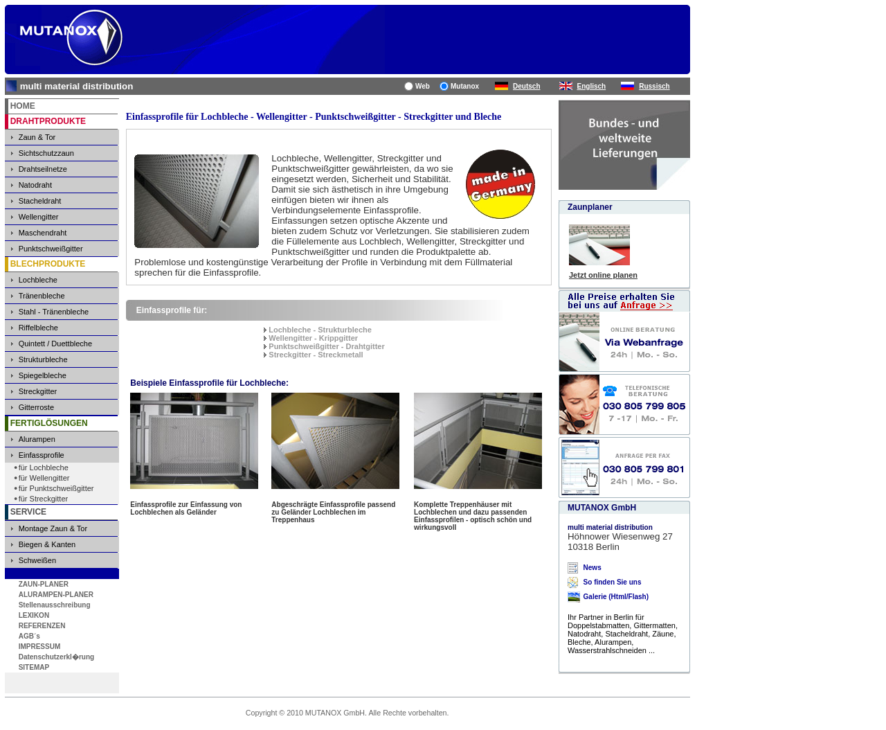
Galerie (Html (605, 596)
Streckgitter (38, 391)
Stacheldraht (40, 201)
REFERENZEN (42, 626)
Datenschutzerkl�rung (56, 657)
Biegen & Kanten (47, 544)
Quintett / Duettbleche (55, 343)
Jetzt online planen (603, 275)
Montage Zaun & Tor (53, 528)
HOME (22, 106)
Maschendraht (43, 233)
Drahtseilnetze (43, 169)
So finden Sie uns (613, 582)
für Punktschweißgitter (56, 488)
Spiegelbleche (42, 375)
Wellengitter (39, 217)
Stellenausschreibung (55, 605)
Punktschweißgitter (51, 248)
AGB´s (29, 636)
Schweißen (37, 560)
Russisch (654, 86)
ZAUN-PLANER (44, 584)
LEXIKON (34, 615)
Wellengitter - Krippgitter (313, 338)
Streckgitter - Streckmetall (316, 354)
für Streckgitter (44, 499)
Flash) (639, 596)
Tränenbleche (42, 296)
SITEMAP (34, 667)
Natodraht (35, 185)
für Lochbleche (44, 467)
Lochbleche (38, 280)
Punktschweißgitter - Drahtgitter (326, 346)
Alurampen (37, 439)
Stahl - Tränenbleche (54, 312)
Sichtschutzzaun (46, 153)
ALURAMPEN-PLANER (56, 594)
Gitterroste (36, 407)
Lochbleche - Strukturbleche (320, 330)
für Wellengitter (44, 478)
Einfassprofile (41, 455)
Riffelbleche (38, 327)
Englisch (591, 86)
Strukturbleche (43, 359)
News (593, 567)
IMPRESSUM (40, 646)
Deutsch (526, 86)
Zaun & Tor (37, 137)
